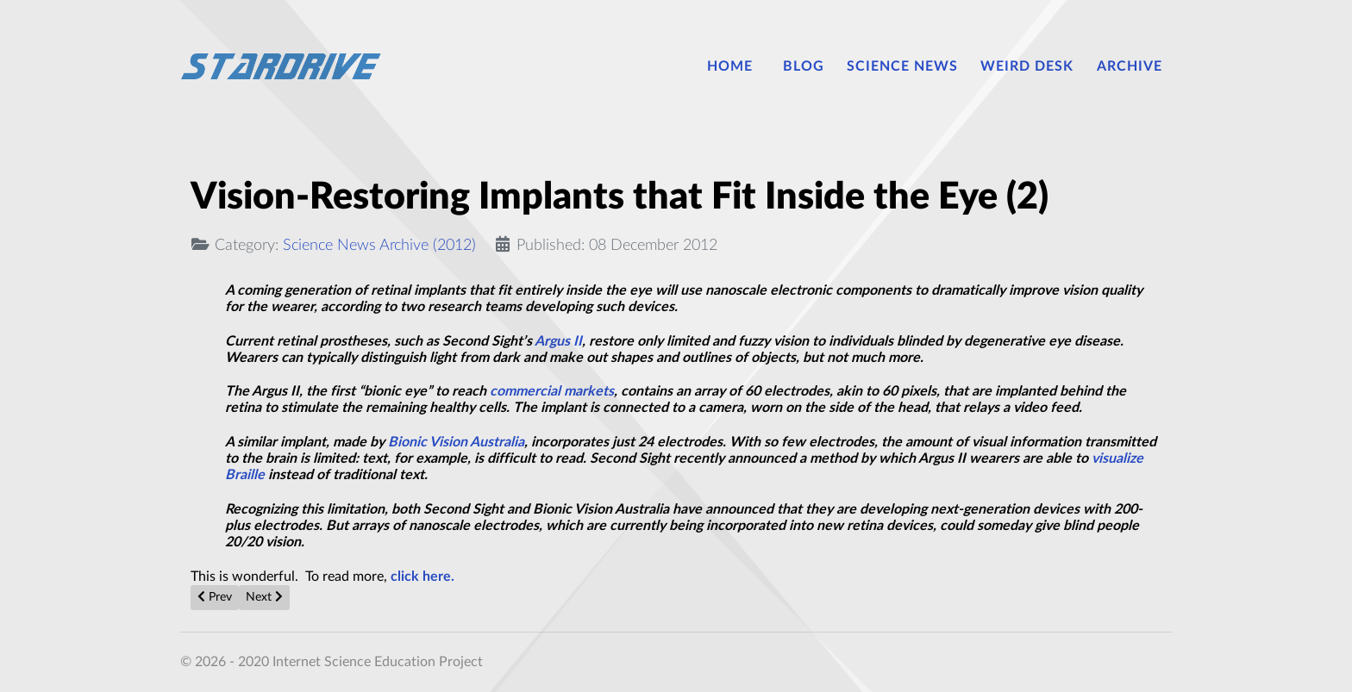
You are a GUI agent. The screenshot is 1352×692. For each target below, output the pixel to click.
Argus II (558, 341)
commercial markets (552, 391)
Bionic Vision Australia (456, 442)
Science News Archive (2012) (379, 245)
